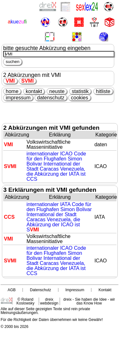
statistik (80, 91)
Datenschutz (40, 290)
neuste (56, 91)
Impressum (74, 290)
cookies (79, 97)
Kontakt (104, 290)
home (12, 91)
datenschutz (50, 97)
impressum (18, 97)
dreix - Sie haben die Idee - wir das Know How (89, 301)
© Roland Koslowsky (26, 301)
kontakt (34, 91)
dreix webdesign (49, 301)
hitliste (103, 91)
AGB (12, 290)
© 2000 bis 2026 (15, 326)
